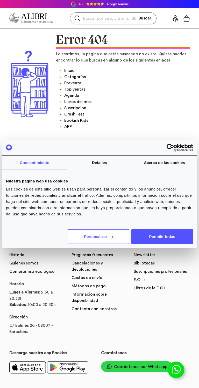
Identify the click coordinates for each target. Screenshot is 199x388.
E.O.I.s (139, 280)
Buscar (145, 18)
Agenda (71, 95)
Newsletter (144, 255)
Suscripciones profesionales (160, 271)
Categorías (75, 77)
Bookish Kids (76, 120)
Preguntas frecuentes (92, 255)
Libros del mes (77, 102)
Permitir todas (162, 236)
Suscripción (75, 108)
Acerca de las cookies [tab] (164, 162)
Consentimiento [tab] (34, 162)
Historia (16, 255)
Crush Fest (74, 114)
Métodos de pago (89, 286)
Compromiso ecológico (32, 271)
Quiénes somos (23, 263)
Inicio (69, 71)
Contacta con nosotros (94, 309)
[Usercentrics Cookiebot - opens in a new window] (170, 147)
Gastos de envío (87, 278)
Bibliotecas (144, 263)
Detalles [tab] (99, 162)
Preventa (72, 83)
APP (68, 127)
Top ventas (74, 89)
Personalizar (98, 236)
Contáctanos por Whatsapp (136, 366)
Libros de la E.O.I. (150, 288)
